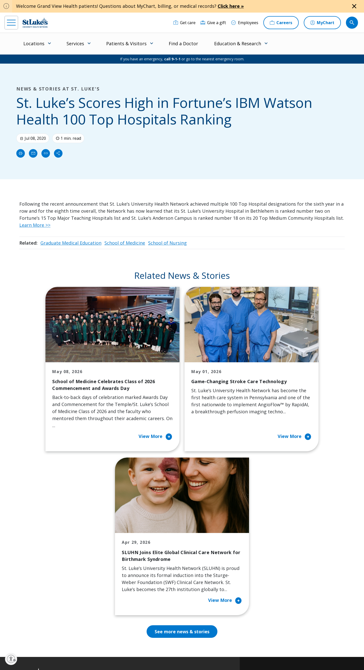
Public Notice (169, 649)
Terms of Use (192, 649)
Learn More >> (34, 225)
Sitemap (197, 655)
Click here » (231, 6)
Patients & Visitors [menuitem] (126, 43)
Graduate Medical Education (70, 243)
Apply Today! (277, 606)
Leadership (202, 577)
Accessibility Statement (139, 649)
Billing (105, 535)
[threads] (55, 639)
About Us (201, 535)
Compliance (146, 655)
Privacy (114, 649)
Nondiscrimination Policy (116, 655)
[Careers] (281, 23)
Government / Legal (173, 655)
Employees (202, 556)
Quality (198, 598)
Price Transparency (117, 594)
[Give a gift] (213, 22)
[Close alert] (354, 6)
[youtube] (86, 638)
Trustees (200, 608)
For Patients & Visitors (120, 556)
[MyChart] (322, 23)
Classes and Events (163, 535)
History (199, 566)
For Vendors (110, 566)
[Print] (20, 153)
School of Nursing (167, 243)
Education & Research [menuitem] (237, 43)
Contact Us (202, 545)
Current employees (285, 626)
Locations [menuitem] (33, 43)
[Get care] (184, 22)
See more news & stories (182, 482)
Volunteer (155, 584)
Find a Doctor (183, 43)
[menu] (11, 23)
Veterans (107, 605)
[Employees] (244, 22)
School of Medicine (124, 243)
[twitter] (71, 638)
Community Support (165, 563)
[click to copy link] (45, 153)
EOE (101, 649)
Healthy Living (159, 573)
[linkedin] (40, 638)
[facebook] (9, 638)
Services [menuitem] (75, 43)
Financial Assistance (117, 545)
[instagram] (24, 638)
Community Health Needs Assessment (163, 549)
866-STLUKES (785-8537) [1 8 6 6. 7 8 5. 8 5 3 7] (47, 541)
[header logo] (35, 22)
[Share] (58, 153)
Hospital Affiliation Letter (116, 580)
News (197, 587)
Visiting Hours (112, 615)
